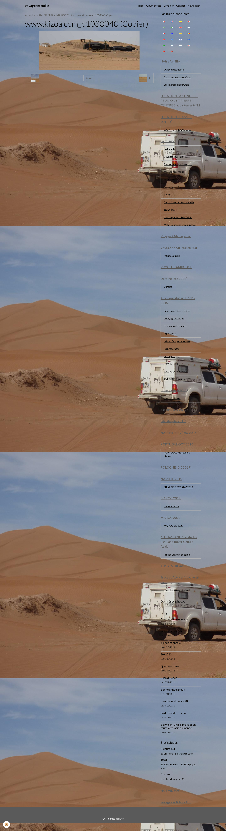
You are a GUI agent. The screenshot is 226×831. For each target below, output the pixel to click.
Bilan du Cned (169, 685)
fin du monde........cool (173, 720)
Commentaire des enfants (177, 77)
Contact (180, 5)
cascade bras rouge (174, 173)
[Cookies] (6, 824)
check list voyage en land (177, 597)
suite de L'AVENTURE (175, 376)
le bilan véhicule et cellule (177, 561)
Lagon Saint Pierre (173, 188)
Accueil (29, 15)
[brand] (37, 5)
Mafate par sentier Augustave (180, 227)
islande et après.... (171, 650)
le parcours (170, 337)
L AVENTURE (171, 368)
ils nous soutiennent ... (175, 329)
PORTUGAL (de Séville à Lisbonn (177, 460)
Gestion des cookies (113, 826)
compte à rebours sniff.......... (177, 709)
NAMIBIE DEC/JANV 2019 (179, 493)
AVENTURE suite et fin (176, 383)
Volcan (167, 196)
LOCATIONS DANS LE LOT (179, 130)
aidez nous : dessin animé (177, 314)
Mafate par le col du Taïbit (178, 219)
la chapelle (169, 150)
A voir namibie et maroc (175, 627)
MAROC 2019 (64, 15)
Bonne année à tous (173, 697)
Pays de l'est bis (172, 403)
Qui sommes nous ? (174, 69)
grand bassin (171, 211)
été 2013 (166, 662)
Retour (89, 77)
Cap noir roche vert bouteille (179, 204)
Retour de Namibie (172, 639)
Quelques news (170, 674)
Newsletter (194, 5)
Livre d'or (169, 5)
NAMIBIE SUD (44, 15)
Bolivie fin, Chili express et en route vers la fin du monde (178, 734)
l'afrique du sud (172, 258)
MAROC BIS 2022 (174, 532)
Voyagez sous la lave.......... (177, 158)
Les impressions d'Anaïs (176, 85)
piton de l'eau (171, 181)
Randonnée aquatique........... (178, 165)
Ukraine (168, 290)
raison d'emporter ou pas (177, 345)
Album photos (153, 5)
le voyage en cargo (174, 322)
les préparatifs (171, 352)
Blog (140, 5)
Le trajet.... (169, 360)
